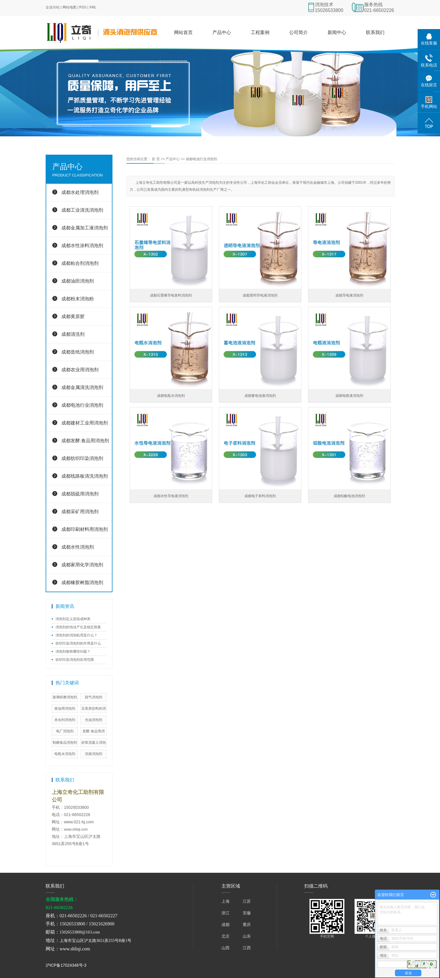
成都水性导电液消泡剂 (170, 496)
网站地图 (69, 7)
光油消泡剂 (93, 720)
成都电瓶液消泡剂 (349, 396)
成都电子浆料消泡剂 (260, 496)
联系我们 (375, 32)
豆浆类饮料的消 (93, 708)
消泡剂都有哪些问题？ (73, 651)
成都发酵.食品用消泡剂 (85, 440)
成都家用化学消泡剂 (82, 564)
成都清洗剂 (73, 334)
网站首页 (183, 32)
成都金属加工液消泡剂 (84, 227)
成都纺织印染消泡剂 (82, 458)
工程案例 (260, 32)
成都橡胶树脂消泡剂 (82, 582)
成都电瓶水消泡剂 (171, 396)
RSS (83, 7)
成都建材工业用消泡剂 (84, 422)
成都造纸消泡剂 (77, 351)
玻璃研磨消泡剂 (65, 697)
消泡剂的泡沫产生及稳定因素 (78, 627)
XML (92, 7)
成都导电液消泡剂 (349, 295)
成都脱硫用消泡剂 (80, 493)
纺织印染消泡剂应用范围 (75, 660)
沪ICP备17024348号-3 (66, 965)
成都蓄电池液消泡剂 (260, 396)
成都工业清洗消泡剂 (82, 210)
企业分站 (53, 7)
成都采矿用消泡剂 (80, 511)
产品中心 (221, 32)
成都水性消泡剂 (77, 547)
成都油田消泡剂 (77, 281)
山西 (225, 947)
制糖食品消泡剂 (65, 742)
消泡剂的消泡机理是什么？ (76, 635)
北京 (225, 936)
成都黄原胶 (73, 316)
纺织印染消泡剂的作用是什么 (78, 643)
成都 (225, 924)
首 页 (156, 159)
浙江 (225, 913)
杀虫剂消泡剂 (64, 720)
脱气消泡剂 (93, 697)
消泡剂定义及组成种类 (73, 619)
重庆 (247, 924)
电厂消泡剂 (65, 731)
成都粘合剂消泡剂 (80, 263)
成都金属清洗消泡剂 (82, 387)
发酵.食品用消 (93, 731)
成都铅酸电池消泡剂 (349, 496)
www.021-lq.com (79, 822)
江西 (247, 947)
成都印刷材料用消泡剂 (84, 529)
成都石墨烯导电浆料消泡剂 (171, 295)
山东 (247, 936)
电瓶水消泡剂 (64, 754)
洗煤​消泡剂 (93, 754)
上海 (225, 901)
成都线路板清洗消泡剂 (84, 476)
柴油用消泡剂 (64, 708)
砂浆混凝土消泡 (93, 742)
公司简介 (298, 32)
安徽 (247, 913)
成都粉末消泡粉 (77, 298)
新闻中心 (337, 32)
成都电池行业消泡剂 (82, 405)
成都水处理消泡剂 (80, 192)
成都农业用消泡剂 (80, 369)
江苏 (247, 901)
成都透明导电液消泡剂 (260, 295)
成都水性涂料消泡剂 (82, 245)
